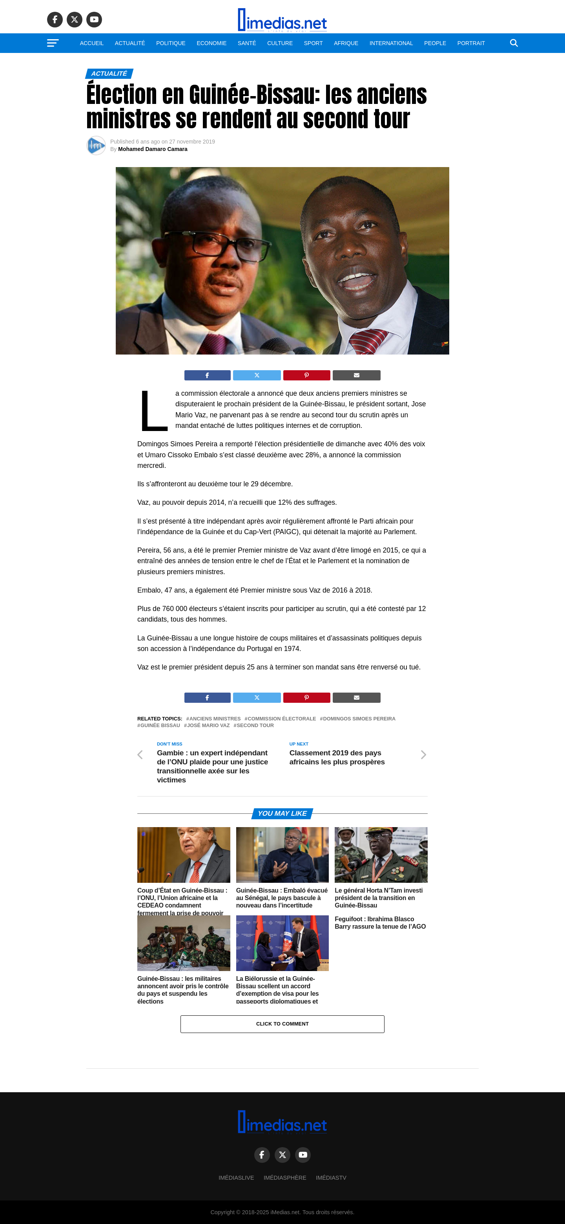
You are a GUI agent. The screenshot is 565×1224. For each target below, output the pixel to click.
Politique (171, 43)
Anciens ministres (215, 719)
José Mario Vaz (208, 725)
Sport (313, 43)
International (391, 43)
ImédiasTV (331, 1178)
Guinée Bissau (160, 725)
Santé (247, 43)
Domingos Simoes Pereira (359, 719)
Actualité (130, 43)
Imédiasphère (285, 1178)
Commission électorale (282, 719)
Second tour (255, 725)
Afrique (346, 43)
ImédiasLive (236, 1178)
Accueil (92, 43)
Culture (280, 43)
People (435, 43)
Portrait (471, 43)
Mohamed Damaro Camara (153, 149)
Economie (211, 43)
